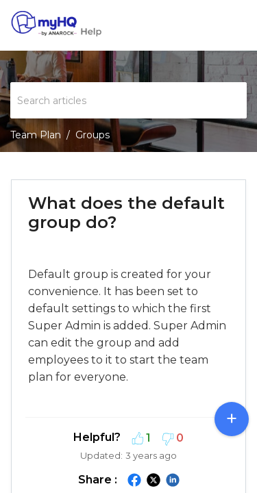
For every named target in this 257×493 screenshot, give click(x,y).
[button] (210, 25)
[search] (128, 100)
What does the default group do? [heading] (126, 212)
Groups (92, 135)
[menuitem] (210, 25)
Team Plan (35, 135)
